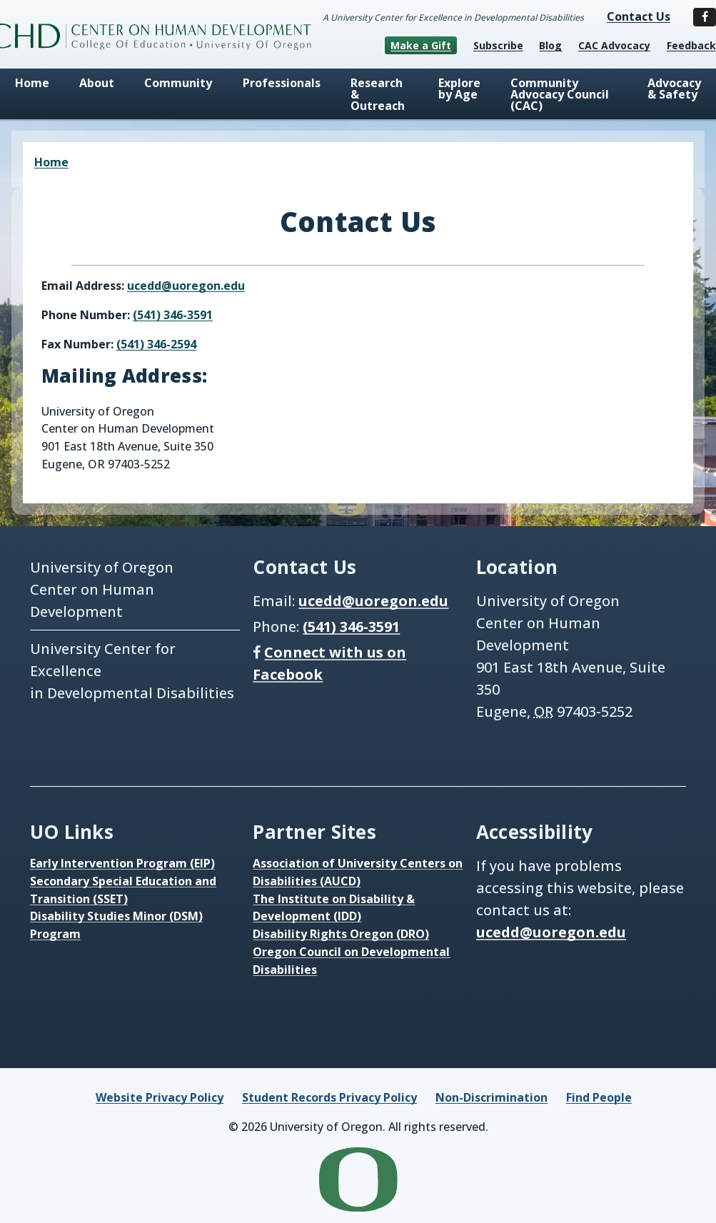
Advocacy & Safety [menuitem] (674, 88)
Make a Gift (420, 45)
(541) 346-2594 (156, 344)
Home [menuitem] (32, 83)
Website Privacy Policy (159, 1097)
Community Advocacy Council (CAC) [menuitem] (559, 94)
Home (51, 162)
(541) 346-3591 (173, 315)
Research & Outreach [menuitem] (378, 94)
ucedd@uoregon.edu (186, 285)
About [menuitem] (96, 83)
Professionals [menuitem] (282, 83)
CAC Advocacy (614, 45)
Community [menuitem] (178, 83)
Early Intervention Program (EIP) (122, 863)
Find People (599, 1097)
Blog (550, 45)
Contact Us (638, 16)
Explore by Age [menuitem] (459, 88)
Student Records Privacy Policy (329, 1097)
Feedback (691, 45)
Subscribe (498, 45)
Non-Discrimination (491, 1097)
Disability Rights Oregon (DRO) (341, 934)
